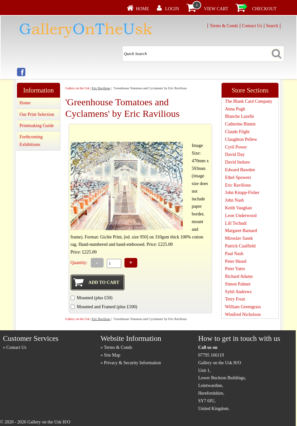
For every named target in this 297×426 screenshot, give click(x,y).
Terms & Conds (224, 25)
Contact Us (252, 25)
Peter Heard (235, 261)
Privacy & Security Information (132, 362)
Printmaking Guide (37, 125)
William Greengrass (243, 306)
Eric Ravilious (101, 88)
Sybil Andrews (238, 291)
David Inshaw (237, 162)
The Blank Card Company (248, 101)
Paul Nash (234, 253)
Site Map (112, 355)
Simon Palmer (238, 284)
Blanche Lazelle (239, 116)
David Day (235, 154)
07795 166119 (211, 355)
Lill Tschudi (236, 223)
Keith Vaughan (238, 207)
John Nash (234, 200)
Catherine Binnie (240, 124)
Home (142, 8)
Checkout (264, 8)
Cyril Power (236, 147)
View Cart (216, 8)
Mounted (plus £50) (94, 297)
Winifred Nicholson (243, 314)
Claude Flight (237, 131)
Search (272, 25)
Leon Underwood (241, 215)
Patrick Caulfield (240, 246)
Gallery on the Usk (77, 88)
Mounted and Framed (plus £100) (107, 306)
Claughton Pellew (241, 139)
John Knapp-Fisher (242, 192)
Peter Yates (235, 268)
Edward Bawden (240, 169)
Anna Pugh (235, 109)
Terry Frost (235, 299)
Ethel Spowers (238, 177)
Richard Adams (239, 276)
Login (172, 8)
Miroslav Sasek (239, 238)
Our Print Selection (37, 114)
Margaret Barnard (241, 230)
